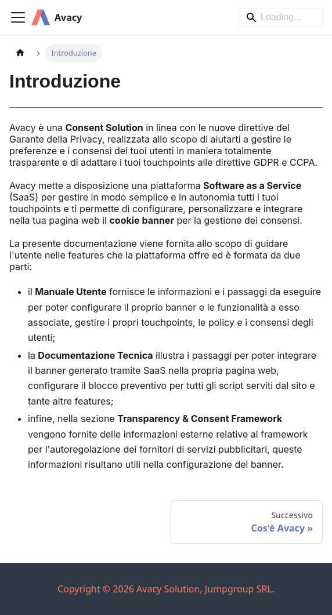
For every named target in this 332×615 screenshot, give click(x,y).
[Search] (281, 17)
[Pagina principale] (20, 53)
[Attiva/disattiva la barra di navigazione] (18, 17)
